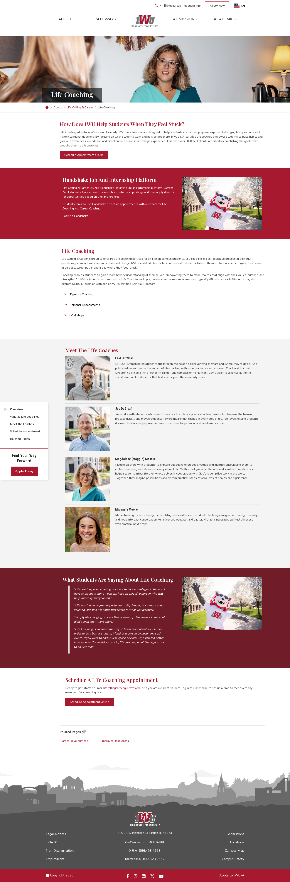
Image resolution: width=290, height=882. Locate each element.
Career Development (75, 741)
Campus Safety (233, 859)
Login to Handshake (75, 216)
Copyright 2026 (60, 875)
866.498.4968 (150, 850)
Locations (237, 842)
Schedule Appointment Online (84, 155)
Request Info (192, 6)
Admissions (185, 19)
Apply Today (24, 471)
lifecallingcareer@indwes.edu (122, 688)
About (65, 19)
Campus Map (234, 850)
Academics (225, 19)
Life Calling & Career (80, 107)
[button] (163, 294)
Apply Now (217, 6)
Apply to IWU (231, 875)
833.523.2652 (154, 859)
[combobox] (239, 5)
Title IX (51, 842)
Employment (55, 859)
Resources (172, 6)
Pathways (105, 19)
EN (239, 6)
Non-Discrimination (60, 850)
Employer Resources (114, 741)
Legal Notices (56, 834)
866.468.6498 (153, 842)
